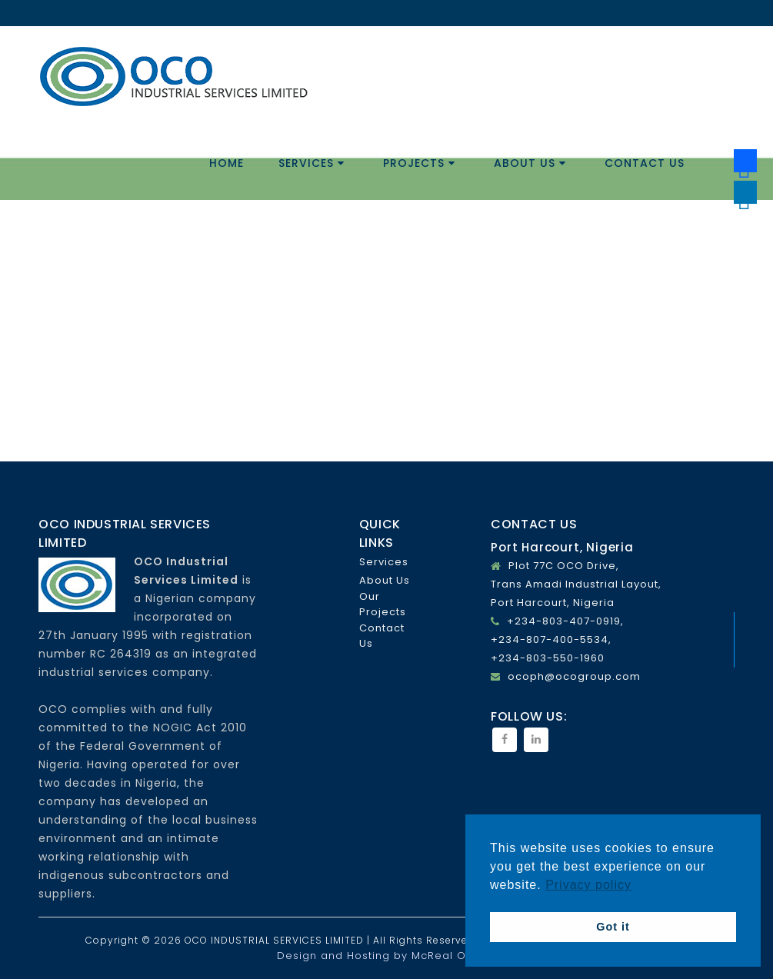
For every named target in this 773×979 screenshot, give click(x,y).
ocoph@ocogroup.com (574, 676)
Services (311, 163)
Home (226, 163)
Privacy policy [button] (588, 884)
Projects (419, 163)
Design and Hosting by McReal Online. (386, 955)
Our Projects (382, 604)
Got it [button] (613, 927)
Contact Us (645, 163)
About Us (530, 163)
